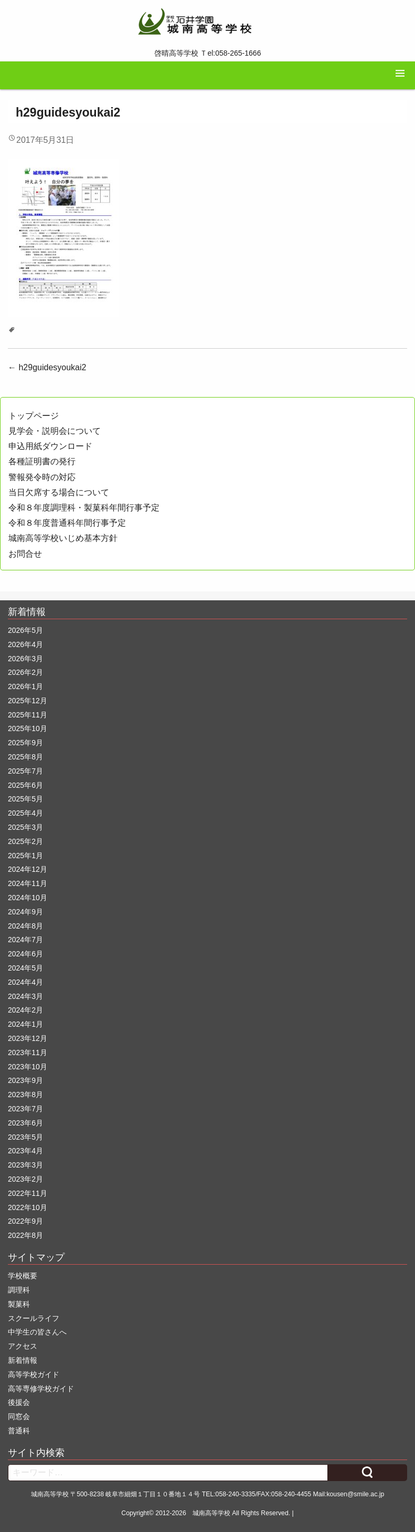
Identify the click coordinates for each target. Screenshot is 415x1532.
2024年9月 (25, 912)
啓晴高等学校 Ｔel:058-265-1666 (207, 53)
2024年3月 (25, 996)
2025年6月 (25, 785)
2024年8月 (25, 926)
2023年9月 (25, 1080)
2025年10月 (27, 728)
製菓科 (19, 1304)
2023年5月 (25, 1137)
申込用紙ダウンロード (50, 446)
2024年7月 (25, 939)
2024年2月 (25, 1010)
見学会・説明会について (54, 430)
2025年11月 (27, 715)
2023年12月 (27, 1038)
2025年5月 (25, 799)
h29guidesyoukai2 (47, 367)
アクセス (22, 1346)
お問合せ (25, 553)
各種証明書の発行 (42, 461)
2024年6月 (25, 954)
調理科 (19, 1290)
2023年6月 (25, 1123)
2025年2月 (25, 841)
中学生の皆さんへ (37, 1332)
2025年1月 (25, 855)
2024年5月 (25, 968)
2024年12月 (27, 869)
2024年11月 (27, 883)
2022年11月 (27, 1193)
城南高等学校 (211, 1513)
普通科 (19, 1430)
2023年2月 (25, 1179)
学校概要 (22, 1276)
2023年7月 (25, 1108)
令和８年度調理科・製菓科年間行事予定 (83, 507)
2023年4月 (25, 1151)
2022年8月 (25, 1235)
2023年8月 (25, 1094)
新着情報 (22, 1360)
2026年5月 (25, 630)
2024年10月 (27, 897)
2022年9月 (25, 1221)
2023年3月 (25, 1165)
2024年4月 (25, 982)
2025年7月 (25, 771)
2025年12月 (27, 700)
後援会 (19, 1402)
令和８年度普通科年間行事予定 (67, 522)
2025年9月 (25, 742)
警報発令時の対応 (42, 477)
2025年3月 (25, 827)
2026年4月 (25, 644)
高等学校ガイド (33, 1374)
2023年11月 (27, 1052)
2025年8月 (25, 757)
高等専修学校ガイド (41, 1388)
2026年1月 (25, 686)
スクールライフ (33, 1318)
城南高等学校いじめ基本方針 (63, 538)
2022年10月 (27, 1207)
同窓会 (19, 1416)
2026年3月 (25, 658)
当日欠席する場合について (58, 492)
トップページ (33, 415)
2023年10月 (27, 1066)
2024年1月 (25, 1024)
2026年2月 (25, 672)
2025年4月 (25, 813)
